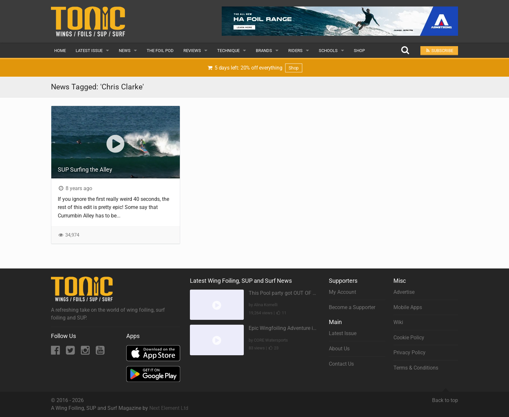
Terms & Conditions (415, 368)
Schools (328, 50)
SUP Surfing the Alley (85, 169)
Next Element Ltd (168, 408)
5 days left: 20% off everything (254, 68)
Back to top (445, 397)
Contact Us (341, 364)
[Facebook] (56, 352)
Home (60, 50)
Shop (359, 50)
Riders (295, 50)
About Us (339, 348)
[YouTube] (100, 352)
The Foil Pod (160, 50)
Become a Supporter (352, 307)
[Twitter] (71, 352)
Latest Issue (89, 50)
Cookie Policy (408, 337)
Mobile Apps (407, 307)
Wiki (398, 322)
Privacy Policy (409, 352)
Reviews (192, 50)
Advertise (404, 292)
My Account (342, 292)
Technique (228, 50)
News (124, 50)
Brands (264, 50)
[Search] (405, 50)
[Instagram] (86, 352)
